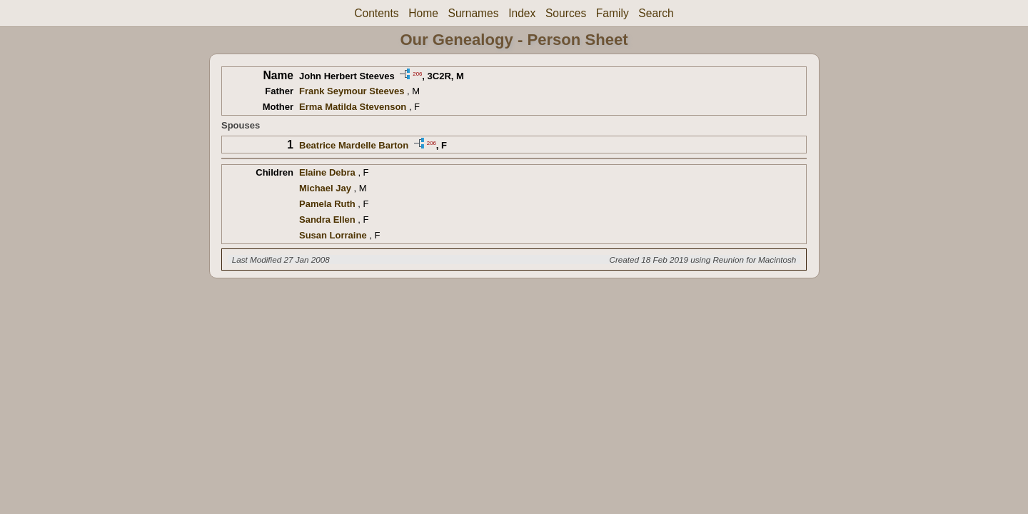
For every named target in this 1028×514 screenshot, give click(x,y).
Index (521, 13)
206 (417, 73)
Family (612, 13)
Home (423, 13)
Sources (565, 13)
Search (655, 13)
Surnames (473, 13)
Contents (376, 13)
